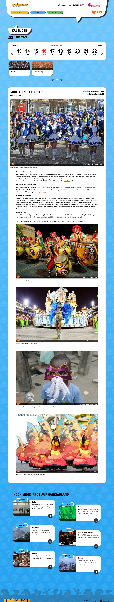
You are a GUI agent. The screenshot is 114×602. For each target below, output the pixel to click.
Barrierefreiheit (73, 595)
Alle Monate (21, 37)
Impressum (51, 595)
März (100, 45)
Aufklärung (67, 176)
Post (97, 12)
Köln (39, 182)
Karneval (62, 182)
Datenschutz (61, 595)
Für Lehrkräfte (76, 5)
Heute (10, 37)
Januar (14, 45)
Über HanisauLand (40, 595)
